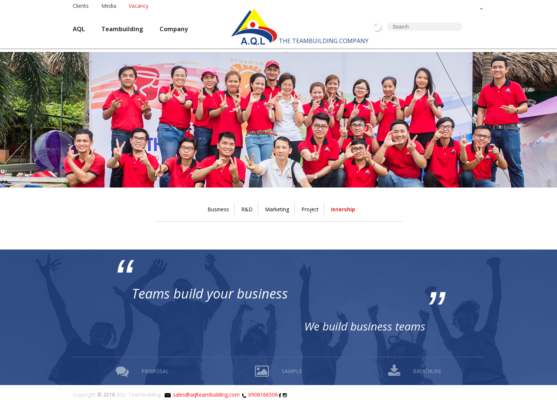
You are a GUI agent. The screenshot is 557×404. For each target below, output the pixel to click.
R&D (247, 209)
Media (108, 5)
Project (310, 209)
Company (174, 29)
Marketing (277, 209)
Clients (81, 5)
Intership (343, 209)
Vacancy (138, 5)
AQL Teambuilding (139, 394)
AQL (79, 29)
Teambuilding (122, 29)
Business (218, 209)
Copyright (84, 394)
